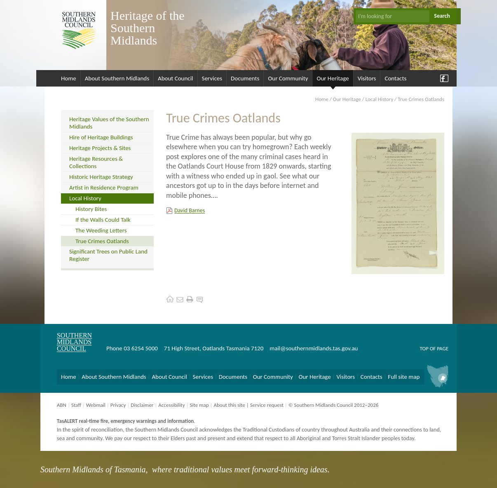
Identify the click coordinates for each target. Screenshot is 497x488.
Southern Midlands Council (74, 342)
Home (68, 78)
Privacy (118, 405)
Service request (267, 405)
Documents (245, 78)
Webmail (95, 405)
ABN (61, 405)
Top (424, 348)
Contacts (395, 78)
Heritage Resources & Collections (96, 162)
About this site (229, 405)
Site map (199, 405)
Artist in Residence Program (103, 187)
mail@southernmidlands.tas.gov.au (314, 348)
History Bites (91, 209)
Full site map (404, 376)
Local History (380, 99)
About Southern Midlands (117, 78)
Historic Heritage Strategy (101, 177)
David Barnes (189, 210)
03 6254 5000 (141, 348)
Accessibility (171, 405)
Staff (76, 405)
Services (212, 78)
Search (442, 15)
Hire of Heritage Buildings (101, 137)
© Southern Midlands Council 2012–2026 (333, 405)
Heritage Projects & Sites (100, 148)
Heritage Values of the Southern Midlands (109, 122)
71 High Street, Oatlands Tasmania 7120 (213, 348)
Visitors (367, 78)
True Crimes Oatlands (102, 241)
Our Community (288, 78)
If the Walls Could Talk (102, 219)
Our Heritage (332, 78)
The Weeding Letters (101, 230)
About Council (175, 78)
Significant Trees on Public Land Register (108, 255)
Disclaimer (142, 405)
